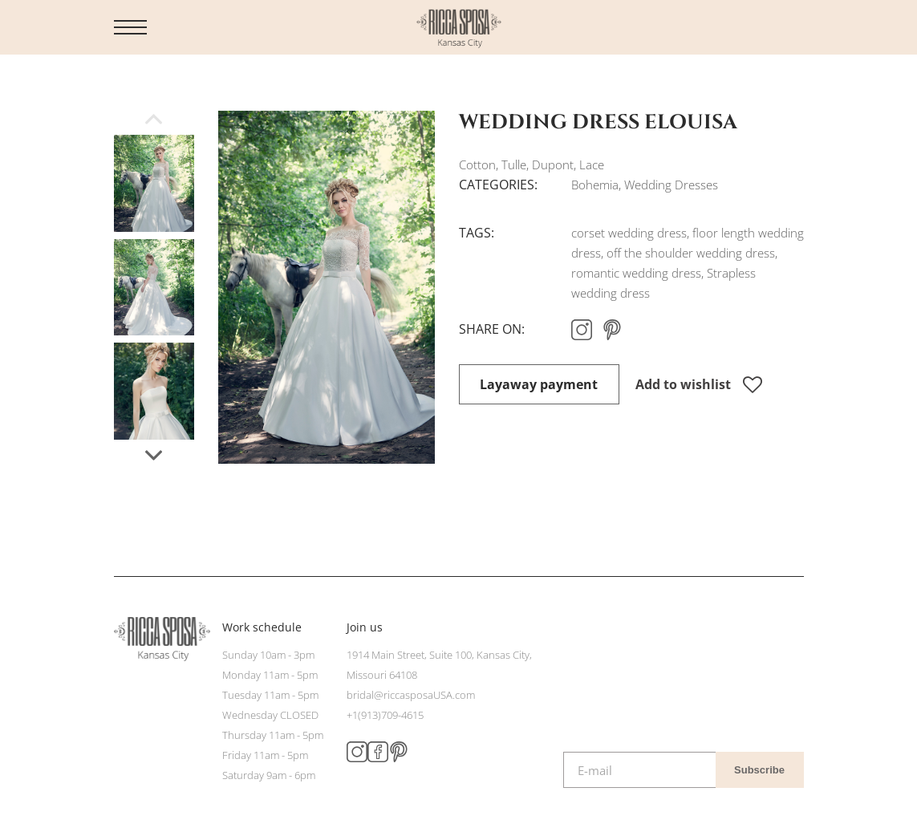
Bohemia (595, 185)
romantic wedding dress (636, 273)
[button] (153, 455)
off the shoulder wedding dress (691, 253)
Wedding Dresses (671, 185)
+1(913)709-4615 (385, 715)
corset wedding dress (629, 233)
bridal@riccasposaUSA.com (411, 695)
